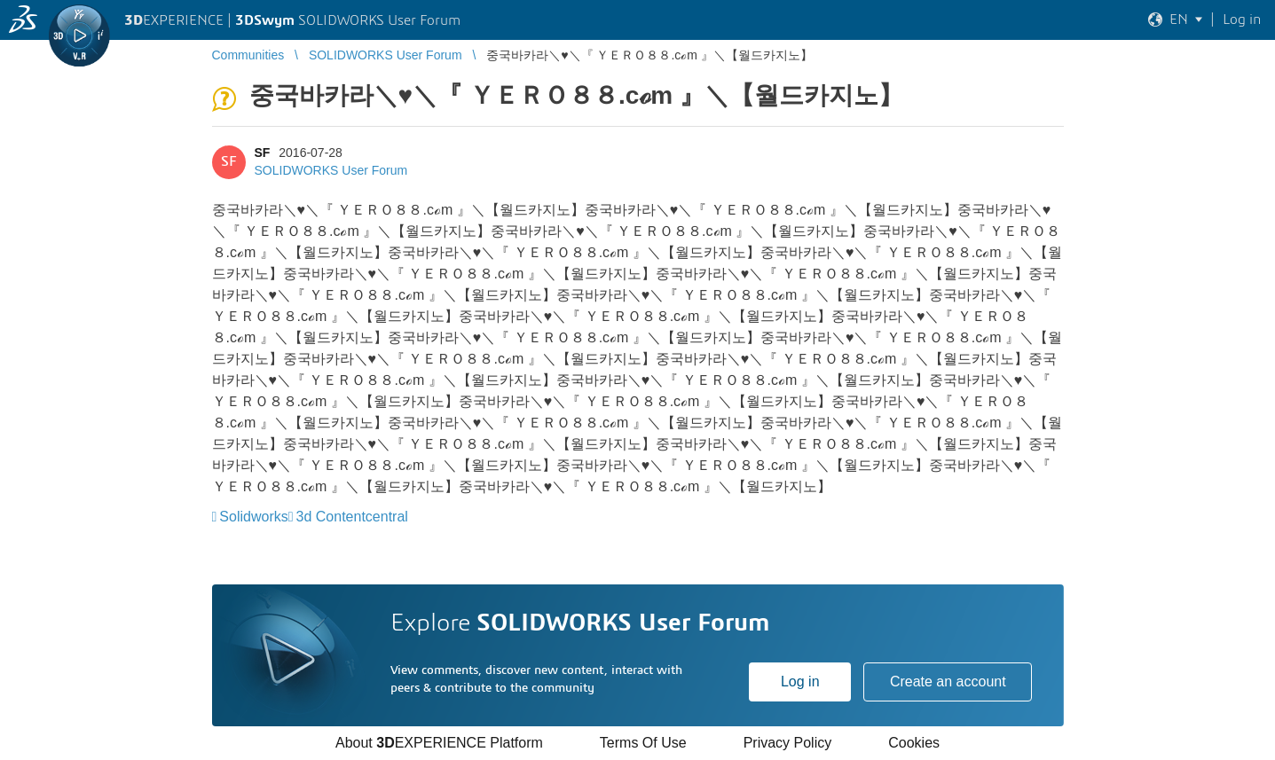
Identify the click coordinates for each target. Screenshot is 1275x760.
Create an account (948, 681)
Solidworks (253, 516)
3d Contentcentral (352, 516)
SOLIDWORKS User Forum (331, 170)
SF (263, 152)
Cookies (914, 742)
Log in (800, 681)
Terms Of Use (643, 742)
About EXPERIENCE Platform (439, 742)
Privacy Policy (788, 742)
